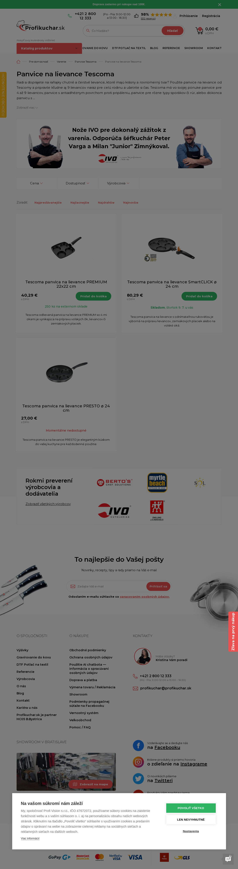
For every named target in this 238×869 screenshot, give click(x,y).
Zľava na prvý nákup (233, 632)
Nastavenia (191, 831)
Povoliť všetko (191, 808)
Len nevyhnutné (191, 819)
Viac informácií (30, 838)
